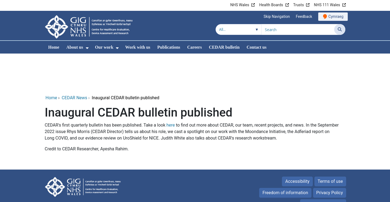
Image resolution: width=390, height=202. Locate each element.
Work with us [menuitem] (137, 47)
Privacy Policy (329, 155)
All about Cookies (320, 167)
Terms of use (330, 144)
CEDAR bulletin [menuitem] (224, 47)
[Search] (339, 29)
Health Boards (271, 5)
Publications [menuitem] (168, 47)
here (170, 88)
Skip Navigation (277, 16)
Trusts (298, 5)
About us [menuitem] (74, 47)
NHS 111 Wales (327, 5)
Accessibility (297, 144)
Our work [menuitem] (104, 47)
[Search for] (297, 29)
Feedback (304, 16)
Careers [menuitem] (194, 47)
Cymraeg (336, 16)
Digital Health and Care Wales (311, 195)
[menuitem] (87, 48)
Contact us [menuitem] (256, 47)
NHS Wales (239, 5)
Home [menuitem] (53, 47)
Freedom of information (285, 155)
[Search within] (239, 29)
